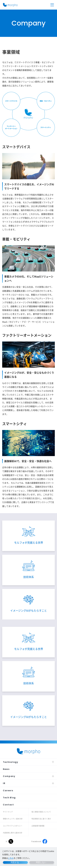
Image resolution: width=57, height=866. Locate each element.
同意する (15, 862)
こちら (11, 858)
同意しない (41, 862)
